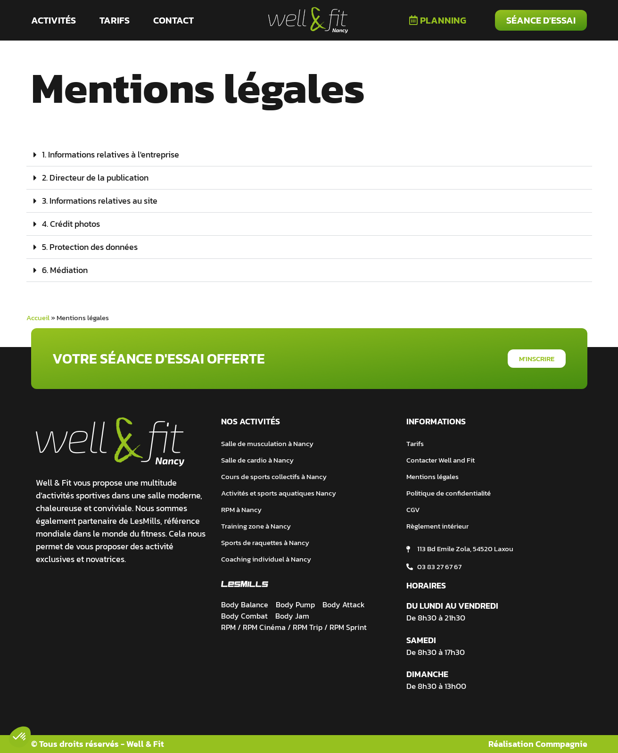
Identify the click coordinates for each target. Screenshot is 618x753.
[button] (309, 154)
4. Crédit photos (71, 223)
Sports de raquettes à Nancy (265, 542)
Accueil (37, 317)
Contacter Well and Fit (440, 460)
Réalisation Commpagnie (537, 743)
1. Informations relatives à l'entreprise (110, 154)
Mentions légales (432, 476)
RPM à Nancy (241, 509)
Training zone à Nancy (256, 526)
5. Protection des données (90, 246)
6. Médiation (65, 270)
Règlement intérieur (437, 526)
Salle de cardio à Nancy (257, 460)
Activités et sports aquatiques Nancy (278, 493)
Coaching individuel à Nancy (266, 559)
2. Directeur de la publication (95, 177)
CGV (413, 509)
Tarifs (415, 443)
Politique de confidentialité (448, 493)
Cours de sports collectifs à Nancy (274, 476)
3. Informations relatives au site (99, 200)
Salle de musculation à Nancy (267, 443)
